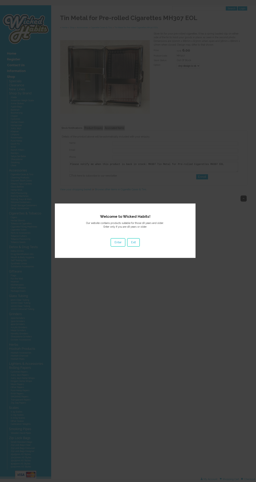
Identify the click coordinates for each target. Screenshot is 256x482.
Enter (120, 245)
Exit (136, 245)
